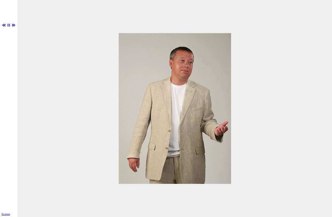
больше (6, 213)
